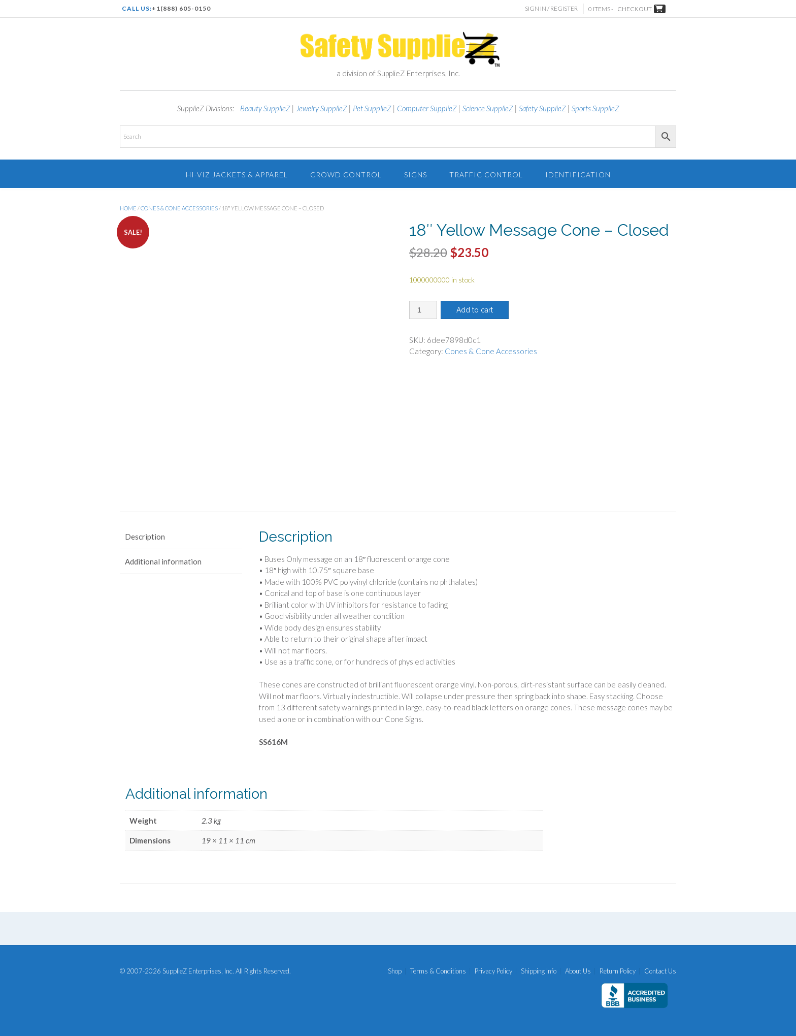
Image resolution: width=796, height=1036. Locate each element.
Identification (578, 174)
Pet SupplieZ (372, 108)
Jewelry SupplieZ (321, 108)
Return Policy (618, 971)
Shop (395, 971)
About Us (578, 971)
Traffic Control (486, 174)
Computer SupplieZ (427, 108)
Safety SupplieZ (542, 108)
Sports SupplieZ (595, 108)
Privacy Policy (493, 971)
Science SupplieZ (487, 108)
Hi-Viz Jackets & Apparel (237, 174)
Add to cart (474, 310)
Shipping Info (538, 971)
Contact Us (660, 971)
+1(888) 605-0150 (181, 8)
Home (128, 208)
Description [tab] (145, 536)
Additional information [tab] (163, 561)
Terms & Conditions (438, 971)
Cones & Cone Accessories (179, 208)
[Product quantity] (423, 310)
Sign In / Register (551, 8)
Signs (415, 174)
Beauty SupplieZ (265, 108)
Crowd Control (346, 174)
